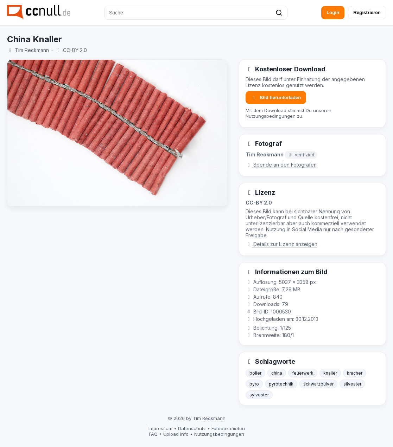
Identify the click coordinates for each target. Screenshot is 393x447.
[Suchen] (279, 12)
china (276, 373)
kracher (354, 373)
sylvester (259, 394)
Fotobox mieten (228, 428)
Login (333, 12)
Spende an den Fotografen (281, 165)
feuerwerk (302, 373)
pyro (254, 384)
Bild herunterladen (276, 97)
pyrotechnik (281, 384)
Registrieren (367, 12)
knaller (330, 373)
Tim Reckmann (32, 50)
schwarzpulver (318, 384)
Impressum (160, 428)
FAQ (153, 434)
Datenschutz (192, 428)
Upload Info (176, 434)
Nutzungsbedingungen (271, 116)
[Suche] (195, 13)
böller (255, 373)
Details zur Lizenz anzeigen (281, 244)
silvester (352, 384)
